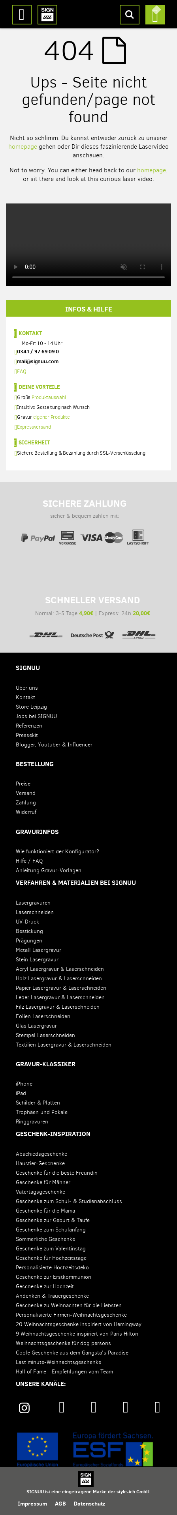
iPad (21, 1093)
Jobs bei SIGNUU (36, 716)
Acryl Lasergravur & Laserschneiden (60, 969)
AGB (60, 1504)
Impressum (32, 1504)
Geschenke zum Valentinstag (51, 1248)
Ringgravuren (32, 1121)
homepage (22, 146)
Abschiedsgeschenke (41, 1154)
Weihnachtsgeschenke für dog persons (63, 1343)
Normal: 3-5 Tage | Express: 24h (92, 614)
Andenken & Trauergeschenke (52, 1296)
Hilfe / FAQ (29, 861)
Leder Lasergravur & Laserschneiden (60, 997)
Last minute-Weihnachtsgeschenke (58, 1362)
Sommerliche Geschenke (45, 1239)
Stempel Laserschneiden (45, 1035)
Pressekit (27, 735)
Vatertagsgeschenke (40, 1192)
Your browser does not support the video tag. (88, 244)
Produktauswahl (49, 397)
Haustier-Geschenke (40, 1163)
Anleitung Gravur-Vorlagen (48, 870)
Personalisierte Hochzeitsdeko (52, 1267)
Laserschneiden (35, 912)
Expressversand (34, 427)
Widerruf (26, 812)
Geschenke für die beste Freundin (57, 1173)
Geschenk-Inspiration (53, 1133)
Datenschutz (89, 1504)
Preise (23, 783)
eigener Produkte (51, 417)
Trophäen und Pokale (42, 1112)
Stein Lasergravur (37, 959)
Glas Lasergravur (36, 1026)
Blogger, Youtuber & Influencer (54, 744)
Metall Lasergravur (38, 950)
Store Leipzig (31, 707)
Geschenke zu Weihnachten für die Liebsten (69, 1305)
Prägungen (29, 940)
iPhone (24, 1084)
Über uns (27, 688)
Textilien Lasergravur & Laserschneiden (63, 1045)
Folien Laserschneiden (43, 1016)
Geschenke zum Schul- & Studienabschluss (69, 1201)
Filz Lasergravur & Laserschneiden (58, 1007)
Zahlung (26, 802)
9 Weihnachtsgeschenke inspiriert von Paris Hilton (77, 1334)
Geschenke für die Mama (45, 1211)
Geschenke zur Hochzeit (45, 1286)
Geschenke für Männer (43, 1182)
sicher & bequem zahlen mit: (84, 517)
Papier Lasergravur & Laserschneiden (61, 988)
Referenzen (29, 726)
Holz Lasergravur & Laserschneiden (59, 978)
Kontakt (30, 333)
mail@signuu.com (37, 361)
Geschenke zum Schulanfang (51, 1229)
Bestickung (29, 931)
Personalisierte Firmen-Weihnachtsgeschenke (71, 1315)
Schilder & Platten (38, 1102)
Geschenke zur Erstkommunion (53, 1277)
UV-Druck (27, 921)
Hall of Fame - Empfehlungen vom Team (64, 1371)
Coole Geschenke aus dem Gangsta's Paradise (72, 1352)
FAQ (21, 371)
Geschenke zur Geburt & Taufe (53, 1220)
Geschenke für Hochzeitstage (51, 1258)
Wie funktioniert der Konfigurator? (57, 851)
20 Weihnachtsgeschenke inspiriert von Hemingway (78, 1324)
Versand (26, 793)
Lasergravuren (33, 903)
